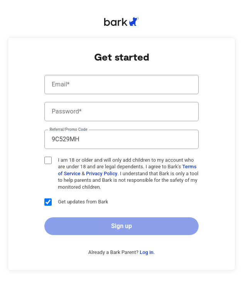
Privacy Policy (101, 173)
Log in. (147, 252)
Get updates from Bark (76, 202)
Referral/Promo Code (68, 130)
